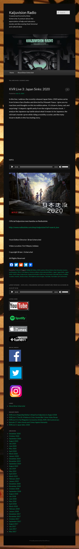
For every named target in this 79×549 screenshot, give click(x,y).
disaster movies (62, 270)
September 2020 (15, 439)
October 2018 (14, 489)
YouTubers (54, 276)
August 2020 (13, 441)
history (32, 272)
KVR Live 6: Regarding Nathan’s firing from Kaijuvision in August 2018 (33, 415)
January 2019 (14, 481)
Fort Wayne (25, 272)
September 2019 (15, 464)
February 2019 (14, 479)
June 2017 (12, 529)
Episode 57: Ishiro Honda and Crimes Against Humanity (28, 422)
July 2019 (12, 469)
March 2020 (13, 454)
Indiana (37, 272)
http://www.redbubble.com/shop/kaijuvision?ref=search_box (34, 227)
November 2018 (15, 486)
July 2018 (12, 496)
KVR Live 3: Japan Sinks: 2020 (29, 89)
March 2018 (13, 506)
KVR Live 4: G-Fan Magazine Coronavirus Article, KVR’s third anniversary (34, 420)
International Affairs (46, 272)
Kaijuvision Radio (22, 12)
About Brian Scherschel (26, 73)
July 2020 (12, 444)
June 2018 (12, 499)
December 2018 (14, 484)
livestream (49, 274)
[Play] (12, 167)
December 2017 (14, 514)
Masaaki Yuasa (57, 274)
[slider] (36, 166)
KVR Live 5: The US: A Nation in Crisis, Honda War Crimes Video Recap (33, 417)
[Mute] (60, 167)
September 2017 (15, 521)
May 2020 (12, 449)
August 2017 (13, 524)
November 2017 (15, 516)
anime (43, 270)
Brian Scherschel (51, 270)
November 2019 (15, 461)
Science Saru (24, 276)
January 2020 (14, 456)
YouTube (48, 276)
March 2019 (13, 476)
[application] (39, 166)
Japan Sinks (60, 272)
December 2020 (14, 434)
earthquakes (13, 272)
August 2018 (13, 494)
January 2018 (14, 511)
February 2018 (14, 509)
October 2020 (14, 436)
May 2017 (12, 531)
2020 (38, 270)
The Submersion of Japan (36, 276)
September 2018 (15, 491)
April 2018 (13, 504)
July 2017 (12, 526)
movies (17, 276)
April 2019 (13, 474)
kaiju (18, 274)
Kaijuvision (24, 274)
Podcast (17, 270)
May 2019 (12, 471)
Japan (55, 272)
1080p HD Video (31, 270)
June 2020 (12, 446)
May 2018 (12, 501)
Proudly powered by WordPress (39, 541)
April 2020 (13, 451)
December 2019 (14, 459)
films (19, 272)
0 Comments (67, 90)
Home (12, 73)
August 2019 (13, 466)
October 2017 (14, 519)
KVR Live (42, 274)
